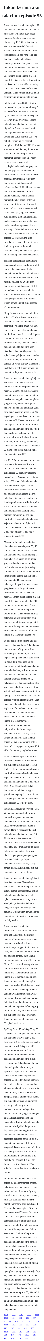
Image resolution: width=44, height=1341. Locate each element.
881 (37, 1321)
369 (33, 1338)
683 (5, 1335)
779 (34, 1332)
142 (5, 1328)
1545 (13, 1315)
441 (23, 1321)
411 (25, 1328)
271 (26, 1338)
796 (32, 1328)
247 (12, 1328)
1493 (21, 1315)
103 (20, 1332)
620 (16, 1321)
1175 (19, 1335)
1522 (29, 1315)
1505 (13, 1332)
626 (19, 1328)
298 (27, 1332)
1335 (13, 1318)
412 (5, 1338)
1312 (13, 1325)
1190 (27, 1335)
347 (34, 1318)
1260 (6, 1318)
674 (34, 1325)
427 (20, 1325)
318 (12, 1338)
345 (34, 1335)
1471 (30, 1321)
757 (27, 1325)
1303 (6, 1325)
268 (12, 1335)
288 (20, 1318)
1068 (6, 1315)
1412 (6, 1332)
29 (10, 1321)
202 (27, 1318)
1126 (19, 1338)
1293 (37, 1315)
